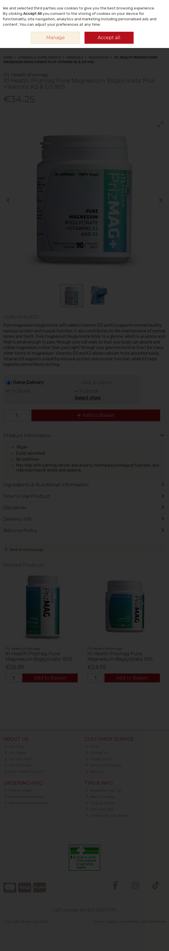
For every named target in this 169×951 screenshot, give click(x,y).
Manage (55, 37)
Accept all (109, 37)
